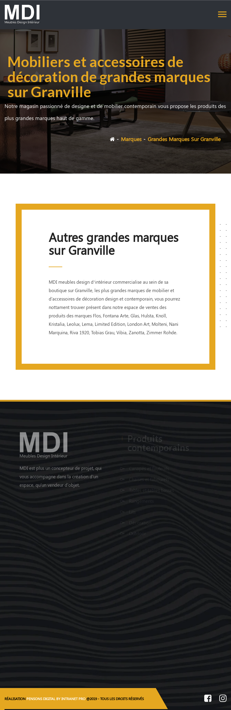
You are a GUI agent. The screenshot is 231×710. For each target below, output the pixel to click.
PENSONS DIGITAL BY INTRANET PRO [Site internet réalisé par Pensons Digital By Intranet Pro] (55, 698)
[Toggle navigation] (222, 14)
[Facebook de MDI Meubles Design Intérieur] (207, 699)
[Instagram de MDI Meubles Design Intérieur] (222, 699)
